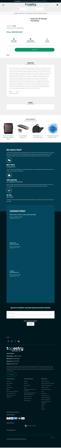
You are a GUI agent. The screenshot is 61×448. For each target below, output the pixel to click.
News (42, 407)
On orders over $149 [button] (30, 42)
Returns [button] (47, 42)
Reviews (43, 409)
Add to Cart (35, 49)
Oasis (14, 25)
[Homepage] (30, 5)
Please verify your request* (30, 320)
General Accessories (45, 399)
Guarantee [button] (14, 42)
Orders (8, 389)
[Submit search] (18, 9)
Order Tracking (10, 383)
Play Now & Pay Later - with (39, 1)
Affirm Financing (27, 396)
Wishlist (8, 385)
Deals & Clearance (45, 381)
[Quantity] (10, 50)
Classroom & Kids (45, 395)
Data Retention (27, 400)
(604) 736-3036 (13, 361)
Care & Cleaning (29, 13)
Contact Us (11, 374)
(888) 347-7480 (17, 356)
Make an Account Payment (12, 391)
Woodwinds (44, 393)
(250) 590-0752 (12, 363)
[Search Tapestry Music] (30, 9)
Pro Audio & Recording (46, 389)
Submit (30, 324)
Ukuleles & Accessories (19, 13)
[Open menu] (3, 5)
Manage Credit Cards (11, 393)
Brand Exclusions (28, 398)
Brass (42, 391)
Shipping (26, 381)
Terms (25, 387)
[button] (14, 41)
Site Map (53, 437)
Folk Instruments (45, 387)
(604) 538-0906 (13, 358)
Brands (42, 405)
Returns (25, 383)
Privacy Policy (27, 385)
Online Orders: (10, 356)
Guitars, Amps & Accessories (47, 383)
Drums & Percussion (45, 397)
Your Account (10, 387)
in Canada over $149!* (22, 1)
